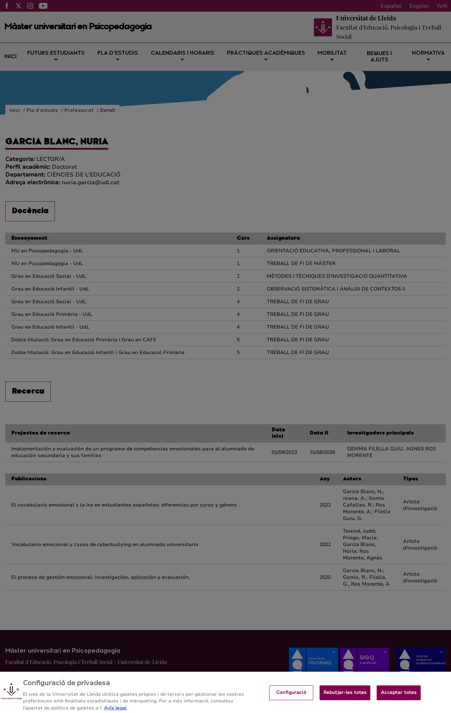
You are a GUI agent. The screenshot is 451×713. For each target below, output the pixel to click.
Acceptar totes (398, 695)
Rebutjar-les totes (344, 695)
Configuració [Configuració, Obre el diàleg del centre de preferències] (291, 695)
